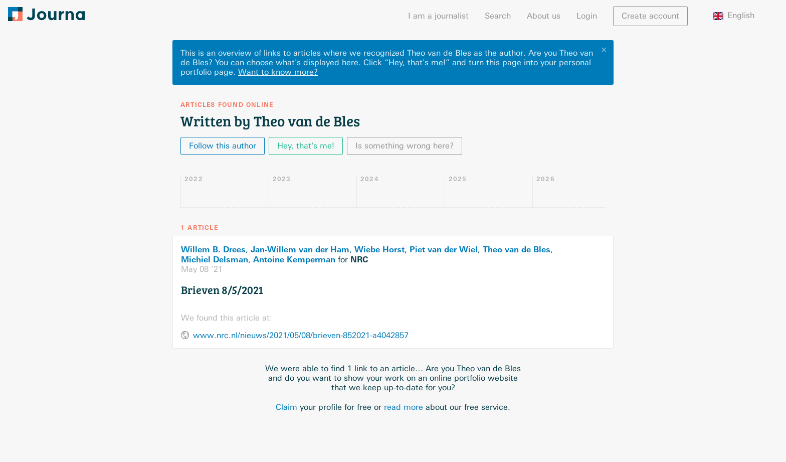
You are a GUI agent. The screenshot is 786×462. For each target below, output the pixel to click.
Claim (286, 407)
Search (498, 16)
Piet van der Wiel (444, 249)
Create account (650, 16)
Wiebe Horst (379, 249)
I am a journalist (438, 16)
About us (543, 16)
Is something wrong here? (404, 145)
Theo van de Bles (516, 249)
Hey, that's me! (305, 145)
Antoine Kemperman (294, 259)
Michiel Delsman (214, 259)
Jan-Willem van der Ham (300, 249)
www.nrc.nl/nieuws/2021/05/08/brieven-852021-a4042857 (301, 335)
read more (403, 407)
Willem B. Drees (213, 249)
